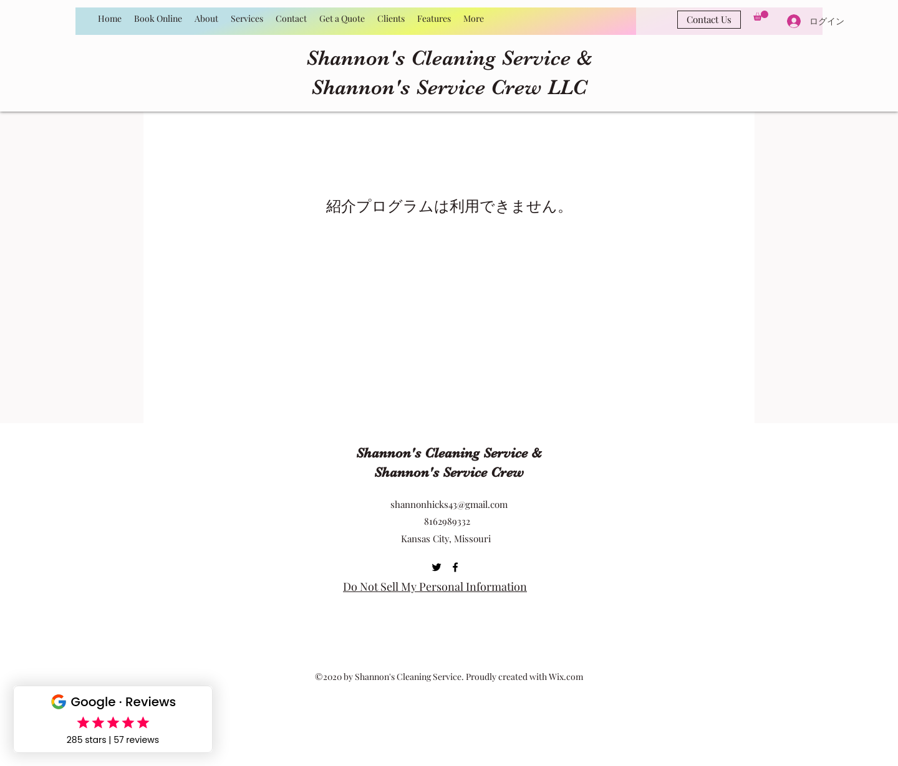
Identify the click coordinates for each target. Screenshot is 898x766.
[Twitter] (436, 567)
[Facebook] (455, 567)
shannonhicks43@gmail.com (449, 504)
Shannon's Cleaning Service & (449, 57)
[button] (760, 16)
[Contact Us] (709, 20)
